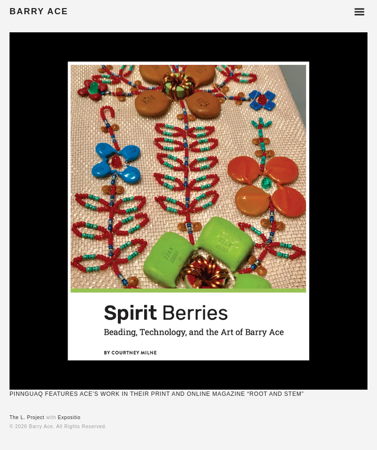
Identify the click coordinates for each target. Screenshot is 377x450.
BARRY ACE (39, 11)
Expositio (69, 417)
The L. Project (27, 417)
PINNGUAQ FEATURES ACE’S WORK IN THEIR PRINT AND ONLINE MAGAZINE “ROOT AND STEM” (157, 394)
